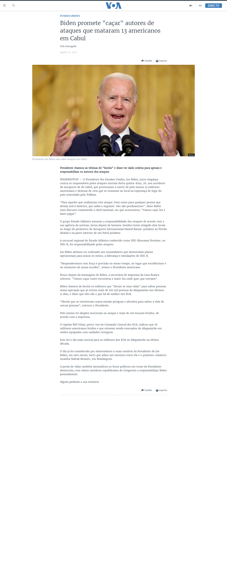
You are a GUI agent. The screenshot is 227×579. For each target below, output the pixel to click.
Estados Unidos (70, 16)
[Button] (146, 61)
